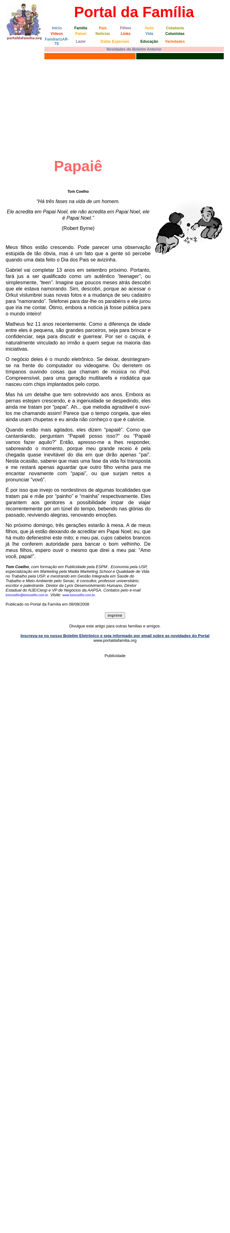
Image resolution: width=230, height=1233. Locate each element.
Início (57, 28)
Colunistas (174, 34)
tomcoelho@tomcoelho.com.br (27, 595)
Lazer (81, 41)
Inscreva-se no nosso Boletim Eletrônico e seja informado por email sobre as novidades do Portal (115, 635)
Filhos (125, 28)
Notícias (103, 34)
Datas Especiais (115, 41)
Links (125, 34)
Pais (103, 28)
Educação (149, 41)
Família (80, 28)
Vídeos (57, 34)
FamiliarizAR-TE (57, 41)
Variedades (175, 41)
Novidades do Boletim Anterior (134, 49)
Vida (149, 34)
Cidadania (175, 28)
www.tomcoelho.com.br (78, 595)
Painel (80, 34)
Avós (149, 28)
